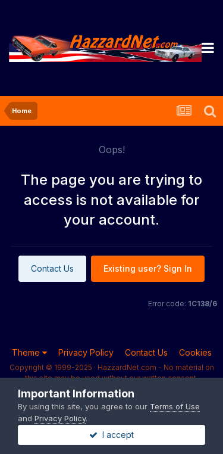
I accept (111, 435)
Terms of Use (175, 406)
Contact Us (52, 268)
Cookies (195, 352)
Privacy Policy (86, 352)
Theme (29, 352)
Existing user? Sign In (147, 268)
